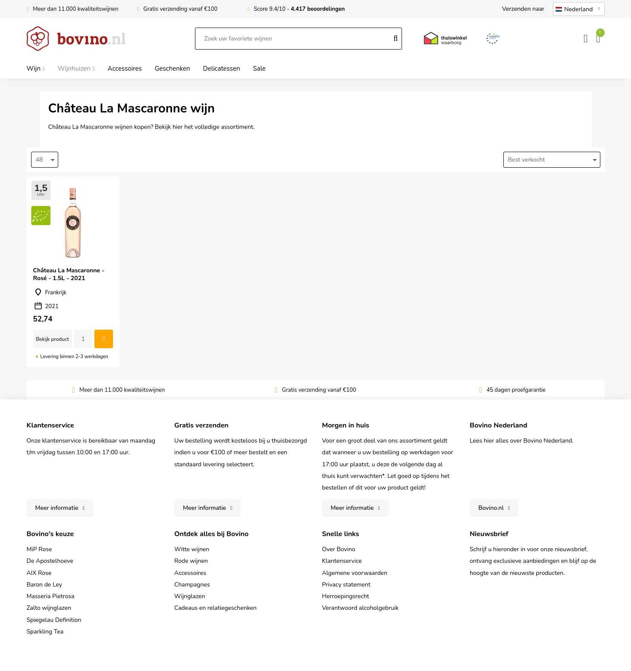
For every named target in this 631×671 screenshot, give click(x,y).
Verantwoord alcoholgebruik (360, 608)
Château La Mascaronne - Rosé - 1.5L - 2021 (73, 271)
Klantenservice (342, 561)
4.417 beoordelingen (318, 9)
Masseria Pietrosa (51, 596)
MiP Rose (39, 549)
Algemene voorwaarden (354, 573)
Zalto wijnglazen (49, 608)
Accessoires (190, 573)
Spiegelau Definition (54, 620)
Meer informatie (56, 508)
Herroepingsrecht (345, 596)
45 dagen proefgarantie (516, 390)
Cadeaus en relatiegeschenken (215, 608)
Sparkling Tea (45, 631)
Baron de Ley (44, 584)
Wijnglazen (189, 596)
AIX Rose (39, 573)
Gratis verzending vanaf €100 (180, 9)
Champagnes (192, 584)
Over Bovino (338, 549)
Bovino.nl (491, 508)
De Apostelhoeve (50, 561)
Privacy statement (346, 584)
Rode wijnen (191, 561)
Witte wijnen (191, 549)
